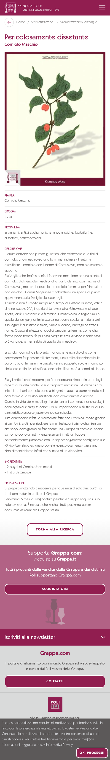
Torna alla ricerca (55, 529)
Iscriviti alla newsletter (55, 637)
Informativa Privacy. (59, 745)
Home (21, 22)
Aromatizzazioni (42, 22)
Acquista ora (55, 589)
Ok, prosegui (92, 753)
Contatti (55, 681)
